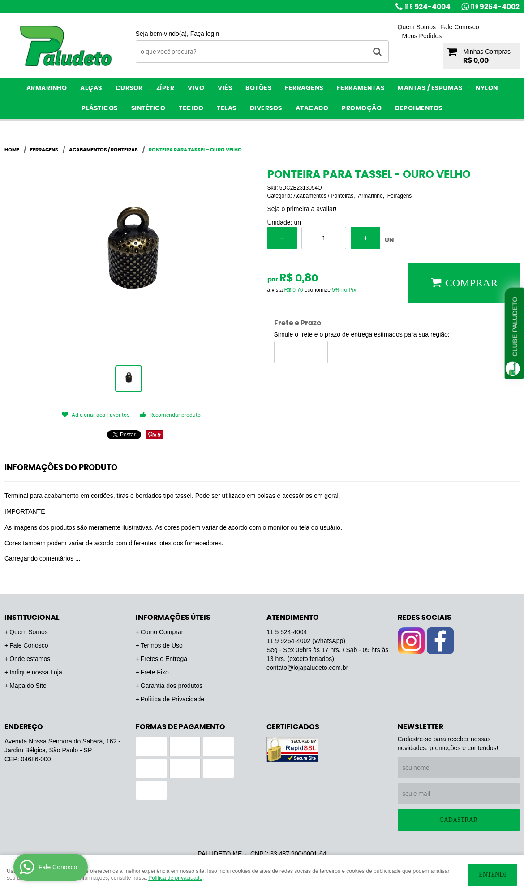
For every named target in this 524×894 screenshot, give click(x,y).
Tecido (191, 108)
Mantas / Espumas (430, 88)
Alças (91, 88)
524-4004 (428, 6)
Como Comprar (162, 631)
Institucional (32, 617)
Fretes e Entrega (164, 658)
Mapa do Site (28, 685)
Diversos (266, 108)
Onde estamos (29, 658)
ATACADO (312, 108)
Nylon (487, 88)
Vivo (196, 88)
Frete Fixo (155, 672)
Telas (226, 108)
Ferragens (304, 88)
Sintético (148, 108)
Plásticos (100, 108)
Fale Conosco (459, 26)
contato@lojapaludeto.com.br (307, 667)
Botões (258, 88)
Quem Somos (417, 26)
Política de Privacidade (172, 699)
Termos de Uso (162, 645)
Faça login (204, 33)
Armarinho (46, 88)
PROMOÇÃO (362, 108)
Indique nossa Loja (35, 672)
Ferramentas (361, 88)
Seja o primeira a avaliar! (302, 208)
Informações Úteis (173, 617)
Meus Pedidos (422, 35)
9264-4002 (495, 6)
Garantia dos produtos (172, 685)
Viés (225, 88)
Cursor (129, 88)
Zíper (165, 88)
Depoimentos (418, 108)
